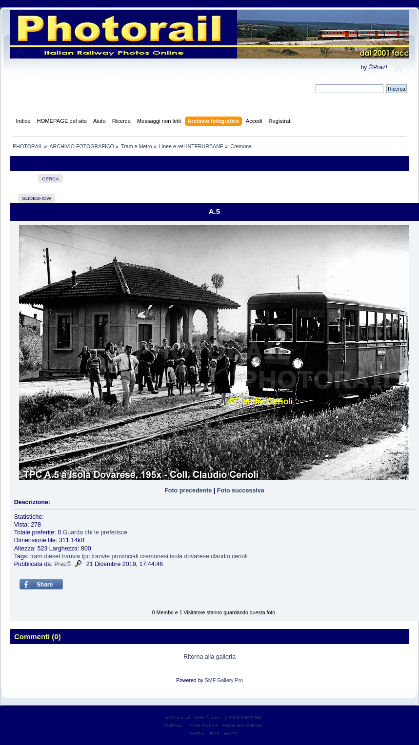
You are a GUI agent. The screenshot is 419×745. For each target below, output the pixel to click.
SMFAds (172, 725)
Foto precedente (188, 490)
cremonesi (154, 556)
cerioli (240, 556)
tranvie (100, 556)
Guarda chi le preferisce (95, 532)
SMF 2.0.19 (177, 717)
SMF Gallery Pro (224, 680)
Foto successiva (240, 490)
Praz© (62, 564)
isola (176, 556)
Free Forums (204, 725)
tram (36, 556)
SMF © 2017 (207, 717)
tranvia (70, 556)
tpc (85, 556)
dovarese (196, 556)
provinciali (124, 556)
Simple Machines (242, 717)
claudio (220, 556)
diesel (52, 556)
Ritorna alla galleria (209, 656)
